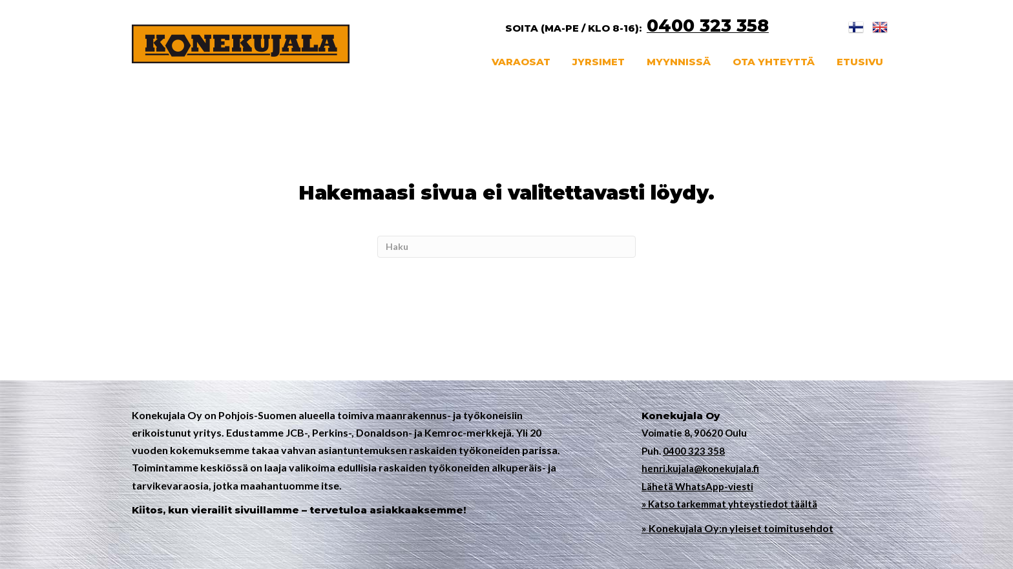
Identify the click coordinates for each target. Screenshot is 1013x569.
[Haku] (506, 247)
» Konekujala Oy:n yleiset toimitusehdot (737, 528)
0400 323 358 (694, 451)
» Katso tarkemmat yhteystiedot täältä (729, 504)
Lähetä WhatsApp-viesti (697, 486)
